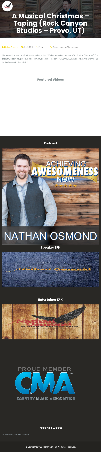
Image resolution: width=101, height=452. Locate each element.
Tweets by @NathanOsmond (15, 434)
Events (41, 47)
